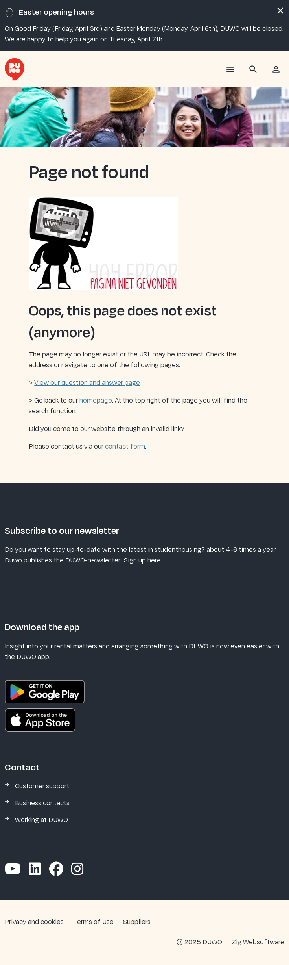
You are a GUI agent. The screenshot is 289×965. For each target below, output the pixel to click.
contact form (125, 446)
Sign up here (143, 560)
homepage (95, 400)
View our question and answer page (87, 383)
